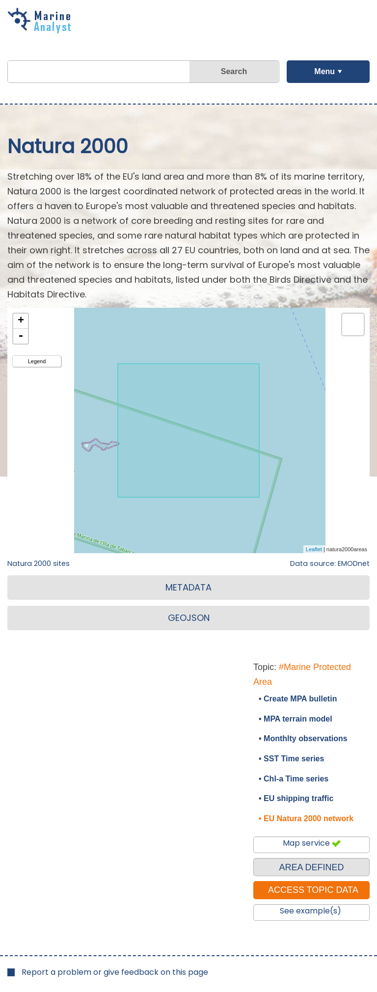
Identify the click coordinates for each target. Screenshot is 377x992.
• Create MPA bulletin (298, 699)
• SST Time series (291, 758)
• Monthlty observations (303, 738)
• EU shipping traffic (296, 798)
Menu (324, 71)
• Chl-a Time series (293, 779)
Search (234, 71)
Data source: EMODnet (330, 563)
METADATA (188, 587)
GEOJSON (189, 618)
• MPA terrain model (295, 719)
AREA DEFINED (311, 867)
